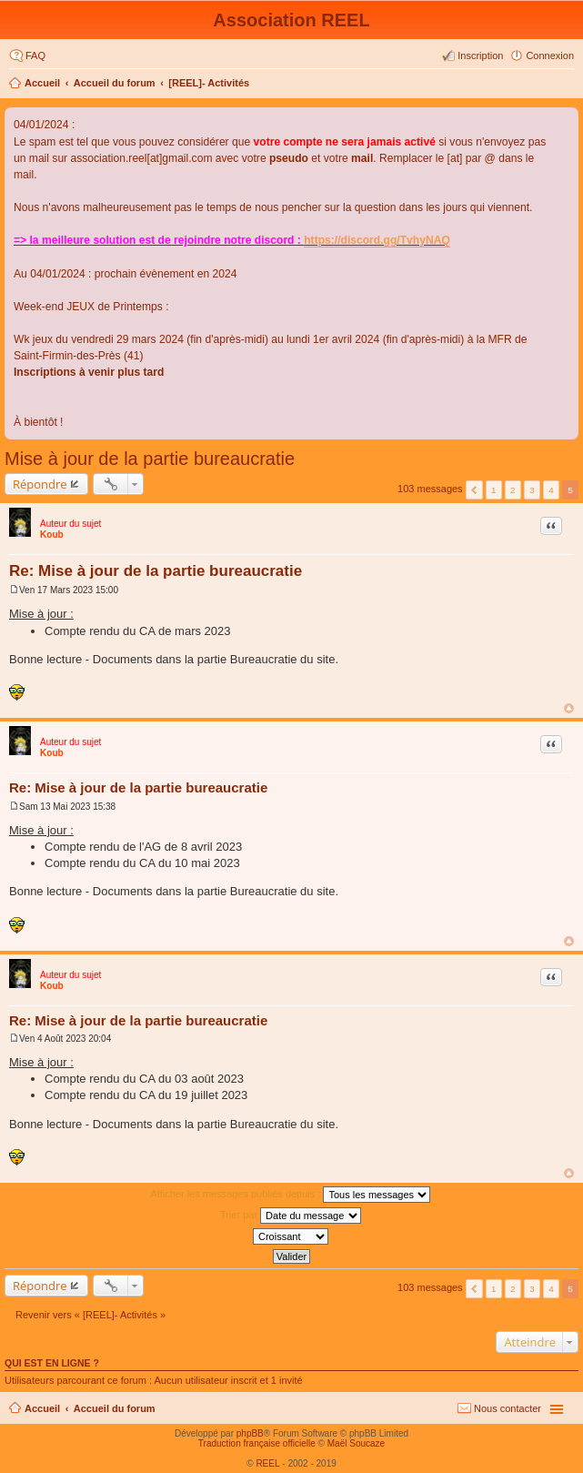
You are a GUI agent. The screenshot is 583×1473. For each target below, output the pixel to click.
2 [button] (513, 490)
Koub (52, 535)
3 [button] (532, 490)
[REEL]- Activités (208, 82)
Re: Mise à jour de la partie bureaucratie (155, 571)
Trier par (290, 1215)
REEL (267, 1463)
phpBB (250, 1433)
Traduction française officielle (257, 1443)
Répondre (40, 484)
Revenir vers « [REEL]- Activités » (90, 1314)
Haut (569, 708)
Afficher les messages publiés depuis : (291, 1194)
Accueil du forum (115, 82)
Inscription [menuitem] (480, 55)
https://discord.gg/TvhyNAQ (377, 240)
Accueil (42, 82)
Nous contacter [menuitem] (507, 1408)
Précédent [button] (474, 489)
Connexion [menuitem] (550, 55)
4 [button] (551, 490)
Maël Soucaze (356, 1443)
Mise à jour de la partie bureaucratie (150, 459)
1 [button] (494, 490)
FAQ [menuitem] (35, 55)
